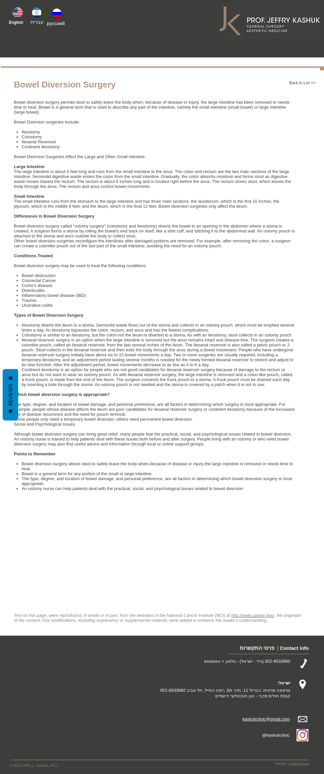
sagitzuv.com (299, 763)
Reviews (10, 395)
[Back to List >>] (293, 83)
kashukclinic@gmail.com (266, 719)
